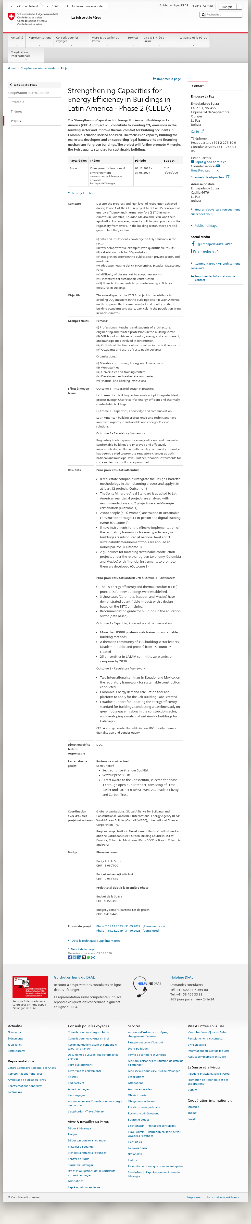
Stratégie (193, 1107)
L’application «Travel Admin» (86, 1111)
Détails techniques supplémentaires (95, 940)
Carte (197, 131)
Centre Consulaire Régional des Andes (32, 1067)
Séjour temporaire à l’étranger (87, 1140)
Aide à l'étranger (78, 1089)
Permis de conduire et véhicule (147, 1054)
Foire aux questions (80, 1065)
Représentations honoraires (25, 1074)
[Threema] (84, 957)
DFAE (54, 6)
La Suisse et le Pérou (193, 41)
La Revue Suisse (137, 1148)
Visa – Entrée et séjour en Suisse (207, 1032)
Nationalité (135, 1154)
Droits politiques (138, 1048)
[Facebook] (70, 957)
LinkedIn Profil (209, 252)
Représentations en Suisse (84, 1187)
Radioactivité (76, 1083)
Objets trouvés (137, 1095)
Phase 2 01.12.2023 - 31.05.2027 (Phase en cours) (130, 926)
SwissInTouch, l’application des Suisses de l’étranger (154, 1174)
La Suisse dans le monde (87, 6)
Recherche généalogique (143, 1113)
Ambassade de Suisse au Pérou (27, 1080)
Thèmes (192, 1113)
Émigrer (73, 1134)
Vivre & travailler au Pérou (107, 41)
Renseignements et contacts (205, 1038)
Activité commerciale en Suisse (207, 1057)
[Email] (93, 957)
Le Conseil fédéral (26, 6)
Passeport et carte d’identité (145, 1042)
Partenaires (15, 1092)
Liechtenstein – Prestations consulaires (152, 1125)
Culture (192, 1090)
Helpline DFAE (181, 977)
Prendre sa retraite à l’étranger (87, 1152)
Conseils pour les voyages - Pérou (88, 1032)
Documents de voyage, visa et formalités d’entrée (93, 1056)
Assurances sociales (139, 1089)
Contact (196, 86)
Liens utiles (135, 1142)
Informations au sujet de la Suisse (208, 1051)
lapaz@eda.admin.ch (210, 162)
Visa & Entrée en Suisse (159, 41)
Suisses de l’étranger (80, 1165)
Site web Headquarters (210, 177)
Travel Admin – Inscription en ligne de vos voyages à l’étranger (154, 1134)
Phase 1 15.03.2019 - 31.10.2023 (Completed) (128, 930)
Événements (15, 1038)
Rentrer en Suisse (78, 1159)
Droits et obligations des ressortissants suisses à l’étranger (91, 1173)
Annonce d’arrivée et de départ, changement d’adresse (148, 1034)
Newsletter (14, 1032)
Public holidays (206, 226)
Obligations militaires (141, 1101)
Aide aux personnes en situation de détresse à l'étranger (155, 1063)
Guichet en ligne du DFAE (74, 977)
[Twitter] (75, 957)
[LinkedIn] (79, 957)
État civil (133, 1160)
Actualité (16, 41)
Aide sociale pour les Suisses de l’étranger (154, 1071)
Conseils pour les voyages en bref (88, 1038)
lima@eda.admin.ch (206, 170)
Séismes (72, 1077)
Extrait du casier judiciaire (144, 1107)
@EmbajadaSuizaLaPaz (215, 244)
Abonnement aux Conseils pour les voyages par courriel (95, 1103)
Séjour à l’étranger (79, 1128)
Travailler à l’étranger (81, 1147)
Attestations (135, 1083)
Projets (192, 1119)
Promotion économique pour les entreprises (155, 1166)
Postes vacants (16, 1051)
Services (133, 41)
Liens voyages (76, 1095)
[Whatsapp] (89, 957)
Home (11, 68)
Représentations (39, 41)
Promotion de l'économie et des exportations (208, 1082)
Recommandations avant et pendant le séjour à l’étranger (92, 1046)
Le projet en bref (83, 193)
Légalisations (136, 1077)
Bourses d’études (138, 1119)
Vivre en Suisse (197, 1044)
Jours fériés (15, 1044)
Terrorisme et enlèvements (84, 1071)
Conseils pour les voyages (71, 41)
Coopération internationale (26, 56)
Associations (75, 1181)
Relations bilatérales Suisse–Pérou (209, 1074)
